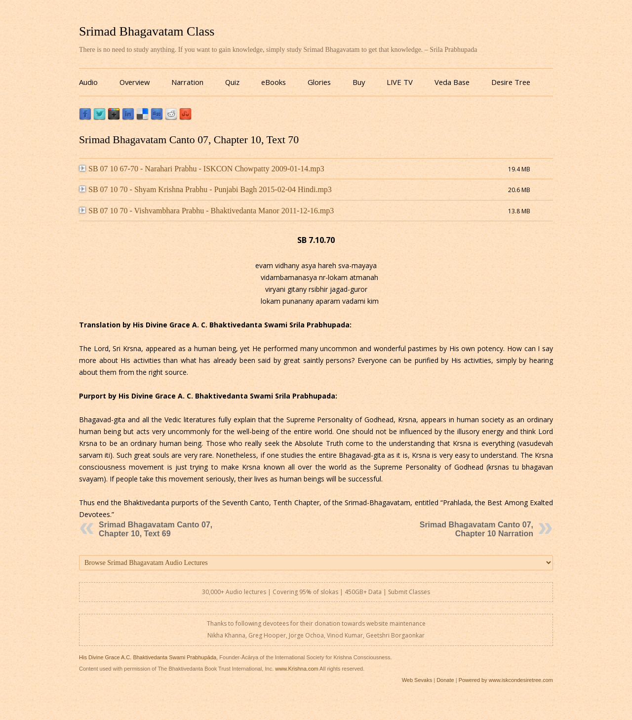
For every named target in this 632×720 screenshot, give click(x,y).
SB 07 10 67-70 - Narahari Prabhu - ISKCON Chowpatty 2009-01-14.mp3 (201, 168)
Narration (187, 82)
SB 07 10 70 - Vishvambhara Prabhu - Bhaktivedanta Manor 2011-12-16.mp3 (206, 210)
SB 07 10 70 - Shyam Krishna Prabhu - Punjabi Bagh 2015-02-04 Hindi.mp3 (205, 189)
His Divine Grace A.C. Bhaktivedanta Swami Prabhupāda (147, 657)
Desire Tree (510, 82)
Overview (134, 82)
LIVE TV (400, 82)
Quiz (232, 82)
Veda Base (452, 82)
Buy (359, 82)
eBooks (273, 82)
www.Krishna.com (296, 669)
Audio (88, 82)
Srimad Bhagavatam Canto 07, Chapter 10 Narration (476, 529)
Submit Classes (409, 592)
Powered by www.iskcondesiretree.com (506, 680)
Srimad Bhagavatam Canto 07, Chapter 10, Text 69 (155, 529)
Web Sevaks (417, 680)
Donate (445, 680)
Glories (319, 82)
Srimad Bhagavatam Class (146, 31)
